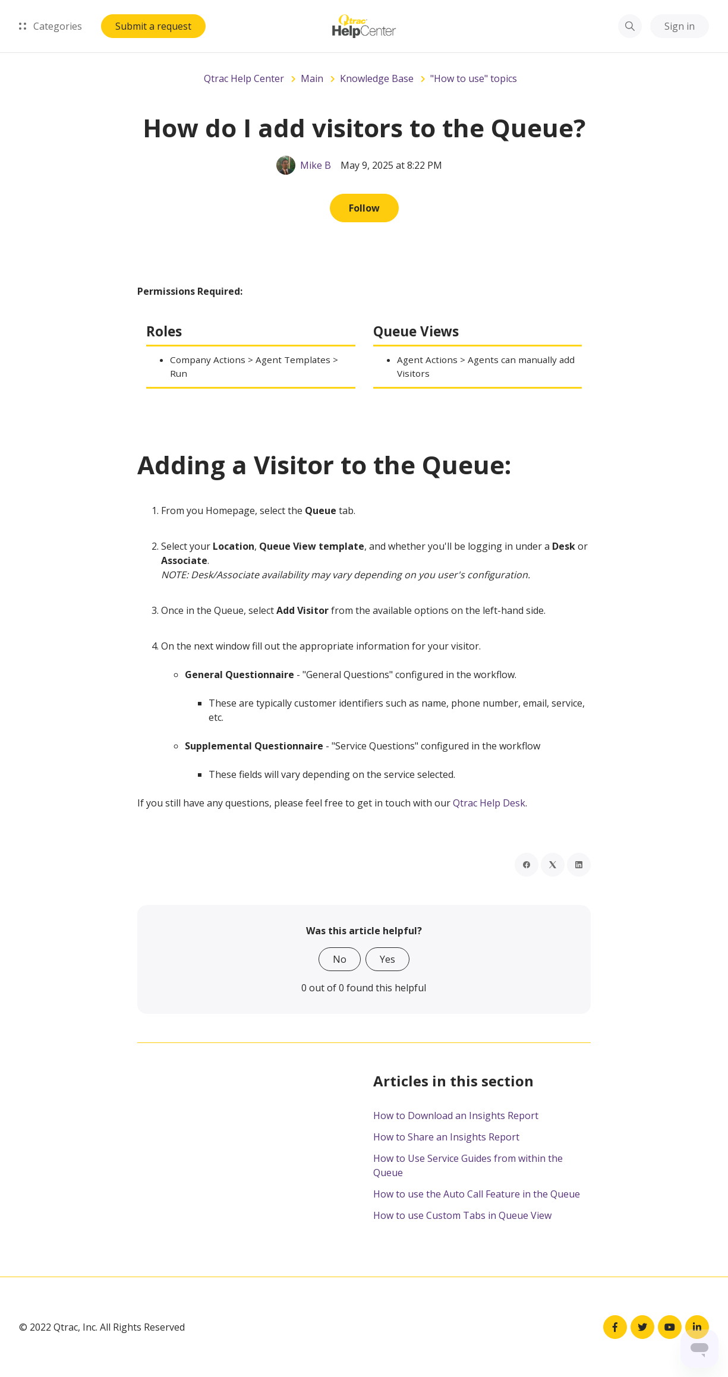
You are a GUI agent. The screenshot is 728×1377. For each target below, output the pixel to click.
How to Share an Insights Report (446, 1136)
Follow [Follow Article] (364, 208)
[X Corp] (553, 865)
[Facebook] (526, 865)
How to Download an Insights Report (455, 1115)
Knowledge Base (377, 78)
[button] (630, 26)
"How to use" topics (473, 78)
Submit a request (153, 26)
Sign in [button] (679, 26)
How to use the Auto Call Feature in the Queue (476, 1193)
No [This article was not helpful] (339, 959)
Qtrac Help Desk (489, 802)
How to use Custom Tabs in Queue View (462, 1215)
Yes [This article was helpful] (387, 959)
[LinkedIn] (579, 865)
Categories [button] (50, 26)
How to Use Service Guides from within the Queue (468, 1165)
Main (312, 78)
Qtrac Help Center (244, 78)
